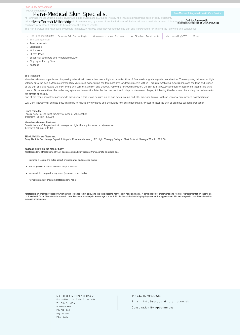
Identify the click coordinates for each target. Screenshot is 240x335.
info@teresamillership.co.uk (166, 301)
